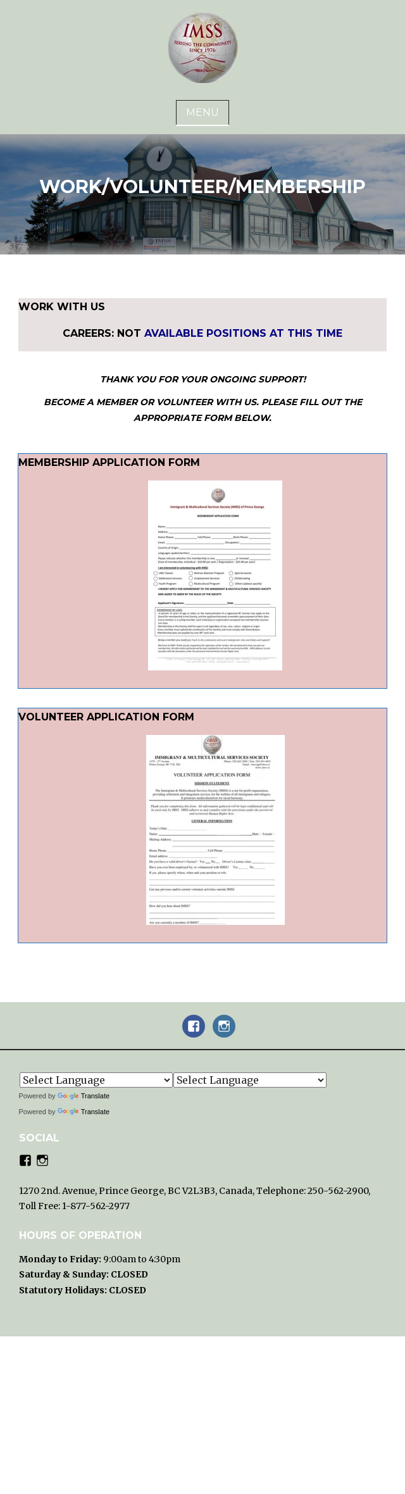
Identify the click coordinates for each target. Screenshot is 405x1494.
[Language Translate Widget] (96, 1080)
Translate (83, 1096)
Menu (202, 112)
